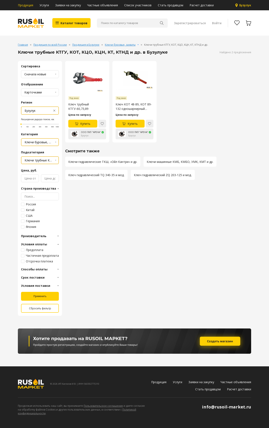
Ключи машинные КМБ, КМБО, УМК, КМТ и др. (180, 162)
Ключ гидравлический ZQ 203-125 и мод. (163, 175)
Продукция (25, 5)
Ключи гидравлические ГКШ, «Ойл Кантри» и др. (102, 162)
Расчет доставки (202, 5)
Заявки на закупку (68, 5)
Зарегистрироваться (190, 23)
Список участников (138, 5)
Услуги (44, 5)
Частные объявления (102, 5)
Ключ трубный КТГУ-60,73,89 (78, 106)
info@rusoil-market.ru (226, 407)
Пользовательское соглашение (103, 406)
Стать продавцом (170, 5)
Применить (39, 296)
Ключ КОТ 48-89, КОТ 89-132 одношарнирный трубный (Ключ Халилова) (134, 106)
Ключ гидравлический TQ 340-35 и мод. (96, 175)
